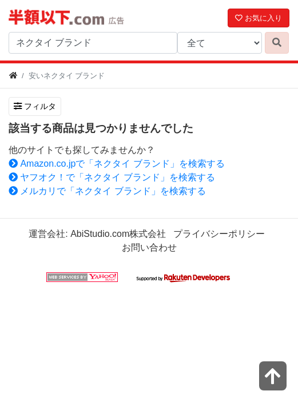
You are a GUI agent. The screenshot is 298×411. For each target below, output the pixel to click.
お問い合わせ (149, 247)
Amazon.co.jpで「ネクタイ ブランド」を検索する (117, 163)
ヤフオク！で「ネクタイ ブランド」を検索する (112, 177)
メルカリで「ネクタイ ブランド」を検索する (107, 191)
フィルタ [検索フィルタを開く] (35, 106)
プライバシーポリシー (219, 234)
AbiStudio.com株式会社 (118, 234)
